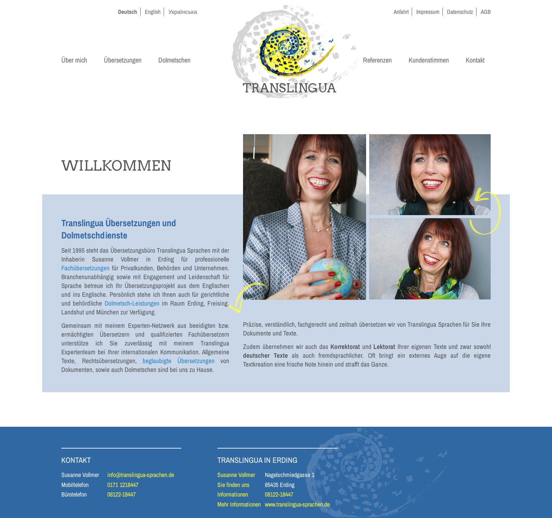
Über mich (74, 60)
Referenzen (377, 60)
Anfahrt (401, 12)
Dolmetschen (174, 60)
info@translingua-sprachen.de (140, 474)
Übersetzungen (122, 60)
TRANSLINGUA (289, 88)
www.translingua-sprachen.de (297, 504)
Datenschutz (460, 12)
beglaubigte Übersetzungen (179, 360)
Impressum (427, 12)
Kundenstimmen (429, 60)
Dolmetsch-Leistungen (132, 303)
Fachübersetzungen (85, 267)
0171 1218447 (122, 484)
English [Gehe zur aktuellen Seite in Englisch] (153, 12)
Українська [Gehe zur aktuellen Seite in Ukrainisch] (182, 12)
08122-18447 (121, 494)
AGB (486, 12)
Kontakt (475, 60)
